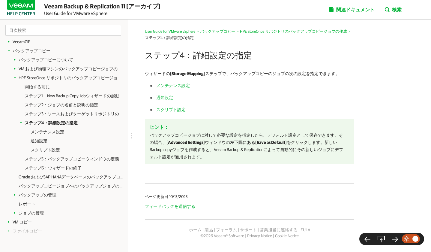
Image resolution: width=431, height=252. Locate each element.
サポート (248, 229)
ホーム (195, 229)
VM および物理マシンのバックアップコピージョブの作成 (71, 68)
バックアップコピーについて (46, 59)
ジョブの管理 (31, 213)
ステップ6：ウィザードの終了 (53, 167)
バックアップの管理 (37, 195)
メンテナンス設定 (47, 131)
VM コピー (22, 222)
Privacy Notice (259, 235)
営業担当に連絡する (279, 229)
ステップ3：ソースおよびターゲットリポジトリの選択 (73, 113)
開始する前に (37, 86)
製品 (209, 229)
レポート (27, 204)
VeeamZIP (21, 41)
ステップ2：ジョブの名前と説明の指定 (61, 104)
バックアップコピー (31, 50)
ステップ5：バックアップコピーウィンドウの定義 (72, 158)
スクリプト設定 (45, 149)
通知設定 (39, 140)
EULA (305, 229)
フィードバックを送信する (170, 206)
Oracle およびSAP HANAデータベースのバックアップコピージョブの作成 (71, 177)
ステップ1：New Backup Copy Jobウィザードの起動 (72, 95)
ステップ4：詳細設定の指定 (51, 122)
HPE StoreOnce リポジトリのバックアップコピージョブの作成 (71, 77)
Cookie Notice (287, 235)
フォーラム (226, 229)
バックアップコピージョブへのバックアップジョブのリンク (71, 186)
